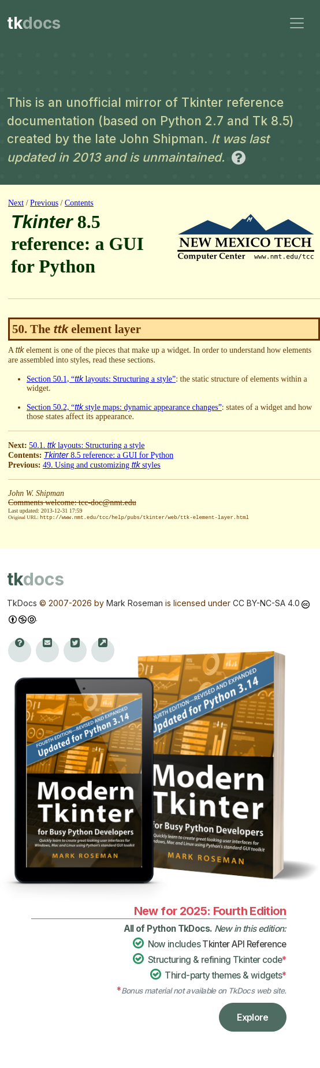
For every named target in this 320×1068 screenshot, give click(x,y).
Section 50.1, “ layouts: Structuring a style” (101, 379)
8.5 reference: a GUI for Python (108, 455)
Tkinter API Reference (244, 943)
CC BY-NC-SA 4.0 (266, 602)
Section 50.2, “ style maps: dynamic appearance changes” (124, 407)
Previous (44, 203)
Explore (253, 1016)
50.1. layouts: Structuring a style (86, 445)
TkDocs (22, 602)
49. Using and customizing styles (102, 465)
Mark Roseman (134, 602)
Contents (79, 203)
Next (16, 203)
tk (34, 23)
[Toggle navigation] (297, 23)
